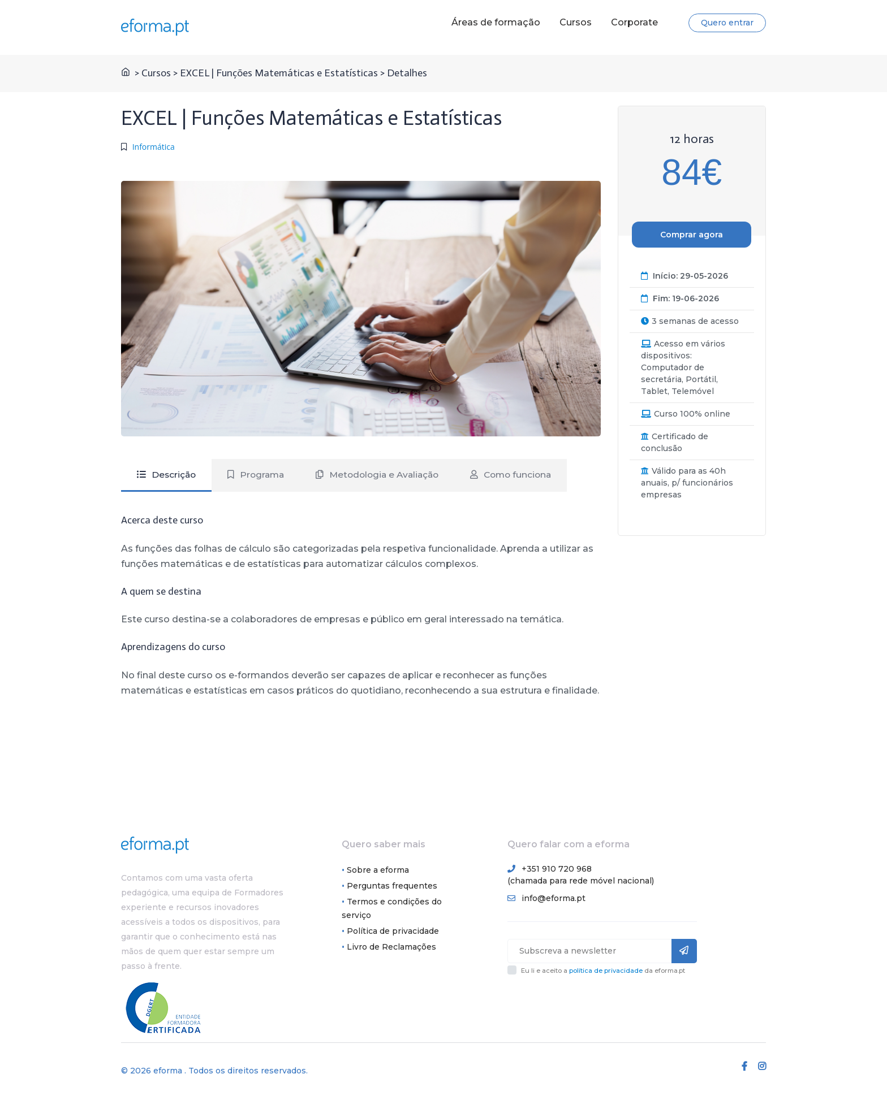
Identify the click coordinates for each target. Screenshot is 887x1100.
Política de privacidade (393, 931)
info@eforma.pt (553, 899)
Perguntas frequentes (392, 886)
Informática (153, 146)
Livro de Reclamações (391, 947)
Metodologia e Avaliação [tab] (384, 474)
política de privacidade (606, 971)
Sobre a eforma (378, 870)
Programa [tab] (259, 474)
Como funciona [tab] (523, 474)
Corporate (634, 22)
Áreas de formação (495, 22)
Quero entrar (727, 23)
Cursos (575, 22)
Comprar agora (691, 234)
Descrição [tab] (167, 474)
